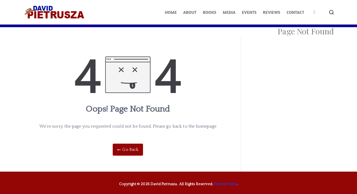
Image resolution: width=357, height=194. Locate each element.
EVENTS (249, 12)
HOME (171, 12)
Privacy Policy (225, 184)
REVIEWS (271, 12)
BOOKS (209, 12)
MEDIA (229, 12)
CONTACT (295, 12)
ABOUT (189, 12)
